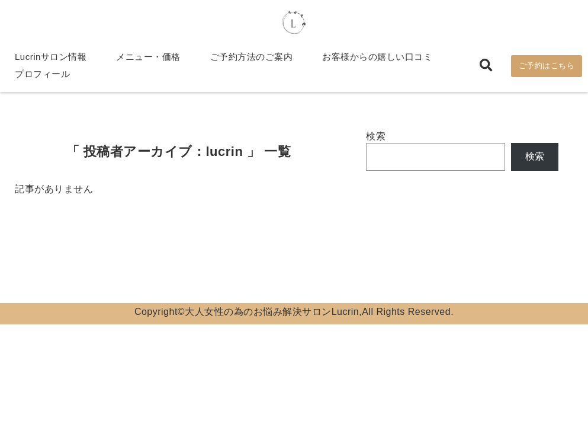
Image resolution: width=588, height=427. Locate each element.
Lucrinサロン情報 (50, 57)
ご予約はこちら (547, 66)
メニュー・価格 (148, 57)
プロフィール (42, 74)
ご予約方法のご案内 (251, 57)
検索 (375, 137)
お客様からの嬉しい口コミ (377, 57)
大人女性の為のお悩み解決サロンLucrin (272, 312)
